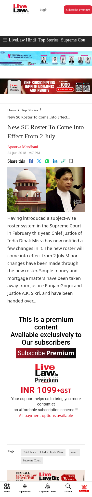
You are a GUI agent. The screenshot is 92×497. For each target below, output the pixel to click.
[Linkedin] (55, 161)
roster (74, 452)
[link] (63, 161)
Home (11, 110)
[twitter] (39, 161)
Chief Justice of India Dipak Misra (43, 452)
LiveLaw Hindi (22, 40)
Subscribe (46, 353)
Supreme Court (74, 40)
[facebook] (31, 161)
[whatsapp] (47, 161)
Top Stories (48, 40)
